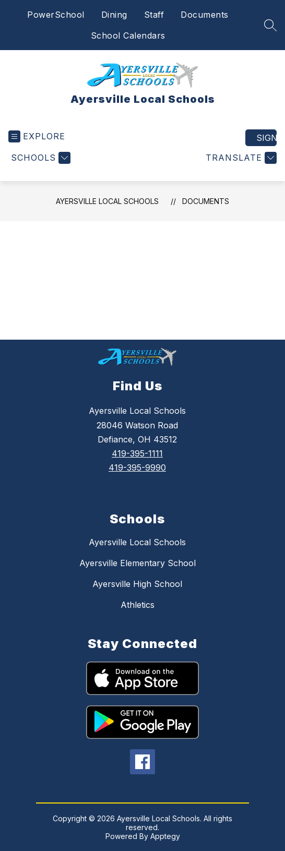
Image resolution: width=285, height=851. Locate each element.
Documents (205, 14)
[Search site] (270, 25)
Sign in (266, 138)
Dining (114, 14)
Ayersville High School (137, 584)
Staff (154, 14)
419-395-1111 (137, 453)
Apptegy (165, 836)
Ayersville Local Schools (107, 201)
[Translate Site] (240, 157)
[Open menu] (36, 136)
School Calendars (128, 35)
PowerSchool (56, 14)
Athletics (138, 605)
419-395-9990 (137, 467)
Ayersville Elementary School (137, 563)
